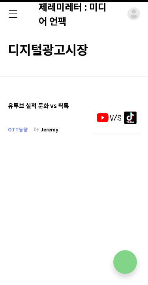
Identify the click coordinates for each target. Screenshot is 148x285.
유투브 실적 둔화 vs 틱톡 (38, 106)
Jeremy (49, 129)
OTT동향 (18, 129)
